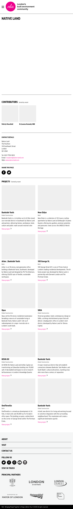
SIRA (40, 310)
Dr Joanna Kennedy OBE (27, 124)
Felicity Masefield (7, 124)
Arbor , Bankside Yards (11, 261)
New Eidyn (42, 212)
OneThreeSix (7, 406)
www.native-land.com (12, 160)
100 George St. (44, 261)
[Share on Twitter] (9, 172)
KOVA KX (5, 359)
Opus (4, 310)
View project (7, 229)
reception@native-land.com (15, 158)
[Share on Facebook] (4, 172)
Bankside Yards (8, 212)
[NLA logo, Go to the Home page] (20, 7)
